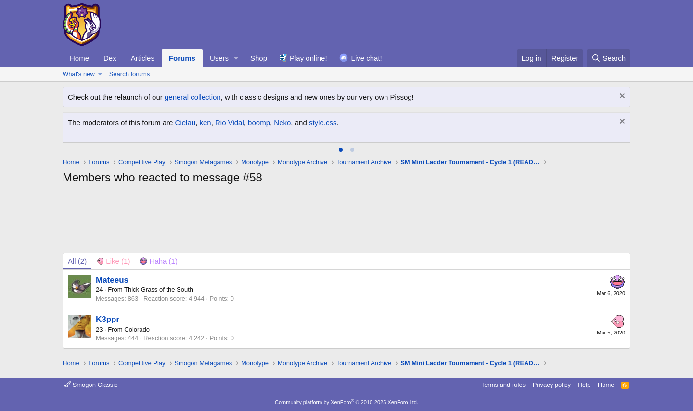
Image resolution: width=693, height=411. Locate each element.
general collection (193, 97)
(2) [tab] (77, 261)
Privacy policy (552, 384)
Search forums (129, 73)
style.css (323, 122)
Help (584, 384)
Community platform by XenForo (346, 402)
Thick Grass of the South (158, 289)
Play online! (308, 58)
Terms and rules (503, 384)
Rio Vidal (229, 122)
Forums (182, 58)
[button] (236, 58)
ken (205, 122)
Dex (109, 58)
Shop (258, 58)
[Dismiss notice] (621, 97)
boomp (259, 122)
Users (219, 58)
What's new (79, 73)
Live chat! (366, 58)
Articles (142, 58)
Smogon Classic (91, 384)
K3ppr (107, 319)
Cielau (185, 122)
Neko (282, 122)
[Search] (608, 58)
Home (79, 58)
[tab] (340, 149)
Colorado (137, 329)
